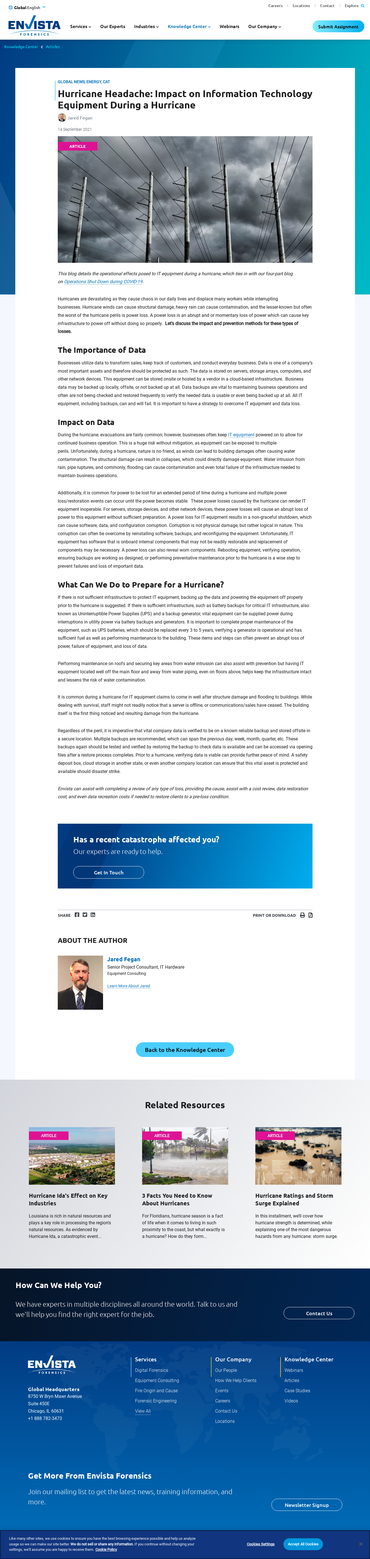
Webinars (229, 26)
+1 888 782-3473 (45, 1418)
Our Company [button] (262, 26)
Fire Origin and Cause (156, 1390)
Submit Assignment (338, 26)
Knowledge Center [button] (187, 26)
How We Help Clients (235, 1380)
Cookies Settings (261, 1544)
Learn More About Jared (129, 986)
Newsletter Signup (307, 1505)
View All (143, 1411)
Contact (327, 5)
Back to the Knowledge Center (185, 1049)
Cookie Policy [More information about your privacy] (106, 1549)
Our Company (233, 1359)
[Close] (361, 1544)
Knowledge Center (21, 46)
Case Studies (297, 1390)
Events (221, 1390)
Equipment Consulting (157, 1380)
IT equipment (241, 434)
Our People (226, 1370)
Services (146, 1359)
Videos (291, 1401)
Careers (275, 5)
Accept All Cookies (303, 1544)
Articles (53, 46)
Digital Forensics (151, 1370)
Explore (354, 5)
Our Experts (112, 26)
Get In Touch (108, 872)
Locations (301, 5)
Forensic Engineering (156, 1401)
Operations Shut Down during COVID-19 (103, 281)
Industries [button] (144, 26)
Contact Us (319, 1313)
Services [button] (78, 26)
